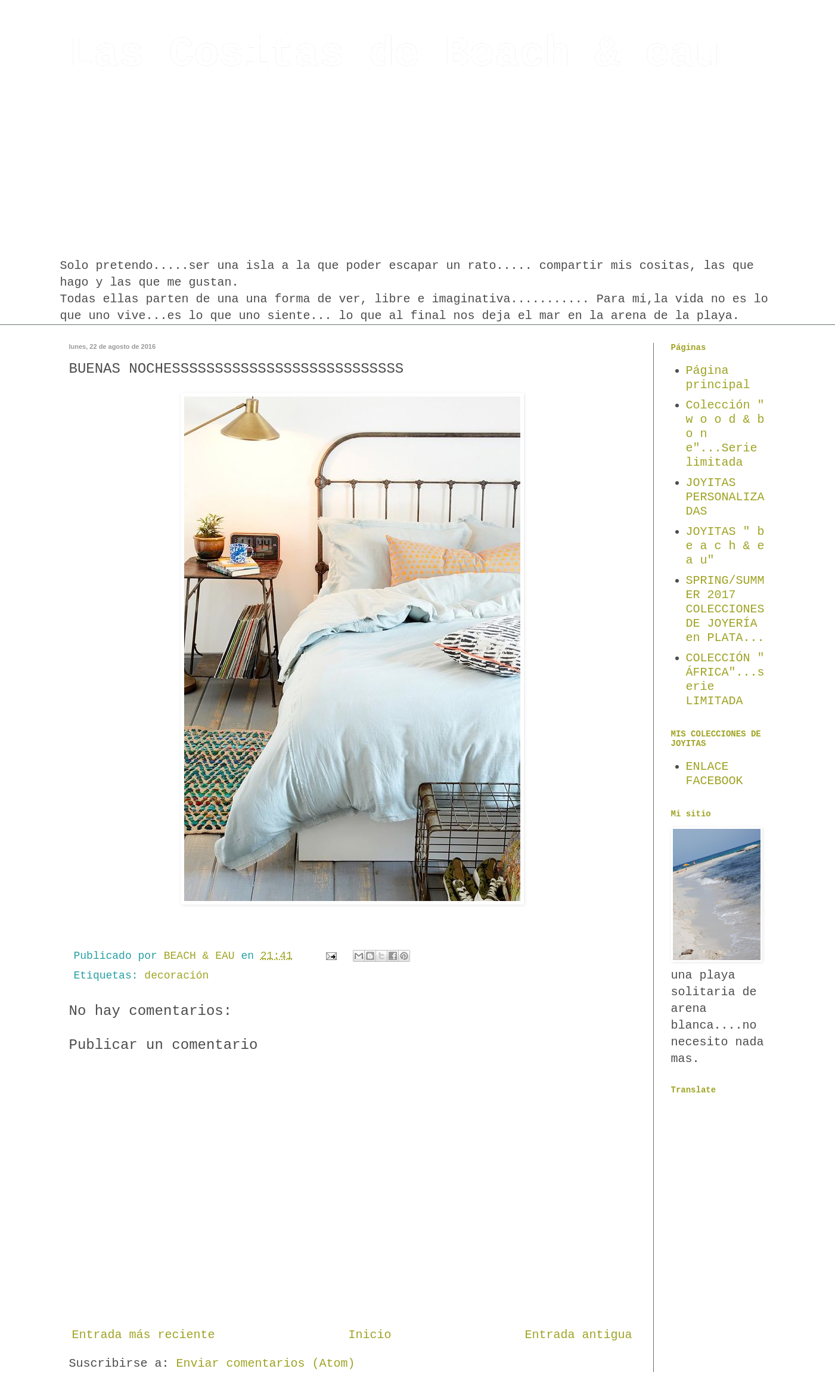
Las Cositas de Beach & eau (394, 54)
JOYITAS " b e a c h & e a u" (725, 546)
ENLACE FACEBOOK (714, 774)
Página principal (718, 378)
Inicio (370, 1335)
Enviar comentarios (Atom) (265, 1363)
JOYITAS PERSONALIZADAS (725, 497)
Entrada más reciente (143, 1335)
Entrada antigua (578, 1335)
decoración (176, 976)
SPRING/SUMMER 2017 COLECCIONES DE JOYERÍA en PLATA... (725, 609)
